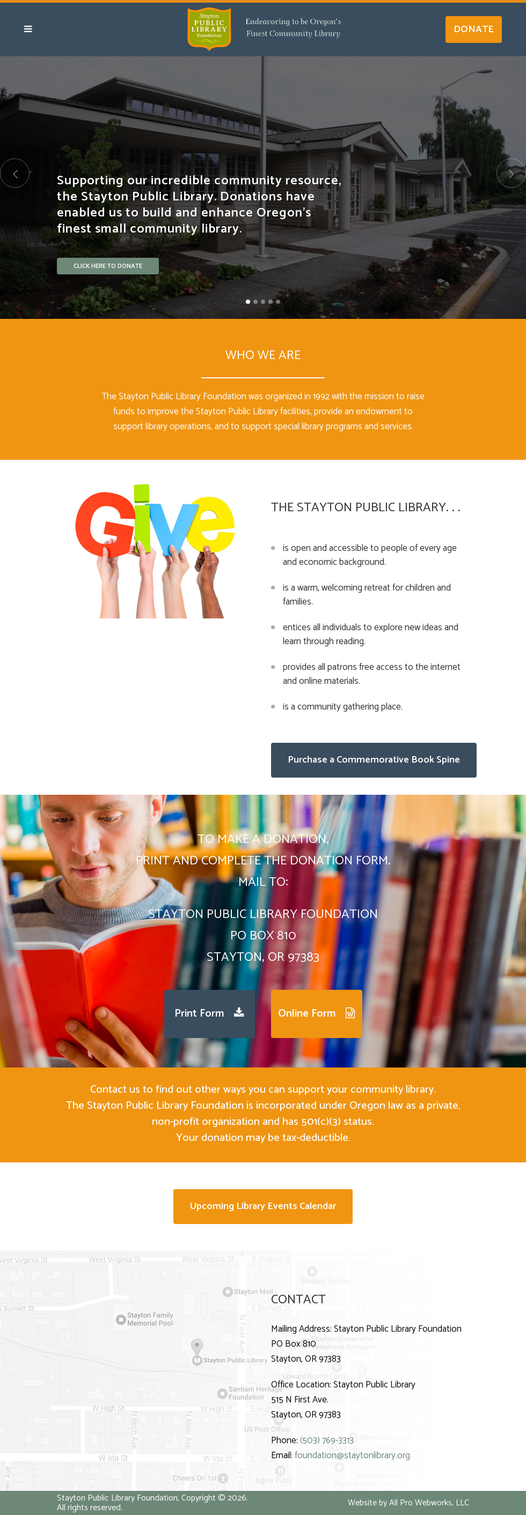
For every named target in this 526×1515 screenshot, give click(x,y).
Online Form (316, 1014)
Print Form (209, 1014)
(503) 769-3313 (327, 1440)
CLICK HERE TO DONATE (108, 268)
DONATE (474, 29)
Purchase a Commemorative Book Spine (374, 760)
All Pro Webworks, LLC (429, 1503)
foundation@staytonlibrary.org (352, 1455)
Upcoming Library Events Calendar (263, 1206)
